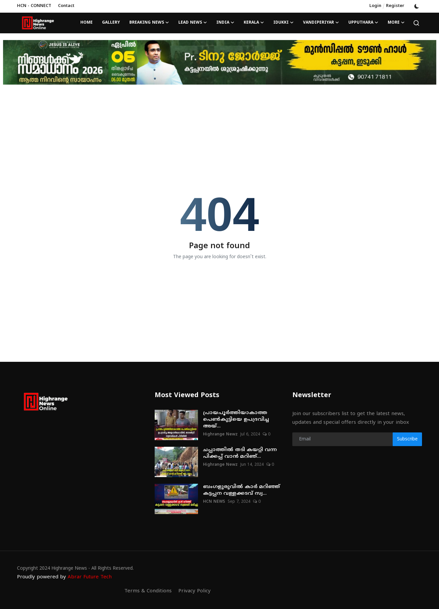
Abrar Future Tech (90, 577)
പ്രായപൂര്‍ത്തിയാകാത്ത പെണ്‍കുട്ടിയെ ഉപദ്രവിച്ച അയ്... (236, 419)
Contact (66, 6)
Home (86, 22)
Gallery (111, 22)
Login (375, 6)
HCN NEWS (214, 501)
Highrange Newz (220, 434)
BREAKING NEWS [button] (149, 23)
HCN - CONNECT (34, 6)
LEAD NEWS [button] (192, 23)
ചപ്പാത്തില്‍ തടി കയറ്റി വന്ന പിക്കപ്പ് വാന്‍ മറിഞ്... (240, 453)
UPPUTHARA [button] (363, 23)
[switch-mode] (416, 6)
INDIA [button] (225, 23)
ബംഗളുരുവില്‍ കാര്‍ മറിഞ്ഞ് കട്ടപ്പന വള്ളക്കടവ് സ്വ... (241, 490)
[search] (416, 23)
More (396, 23)
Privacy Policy (194, 591)
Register (395, 6)
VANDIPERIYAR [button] (321, 23)
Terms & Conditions (148, 591)
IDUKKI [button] (283, 23)
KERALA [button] (254, 23)
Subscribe (407, 439)
